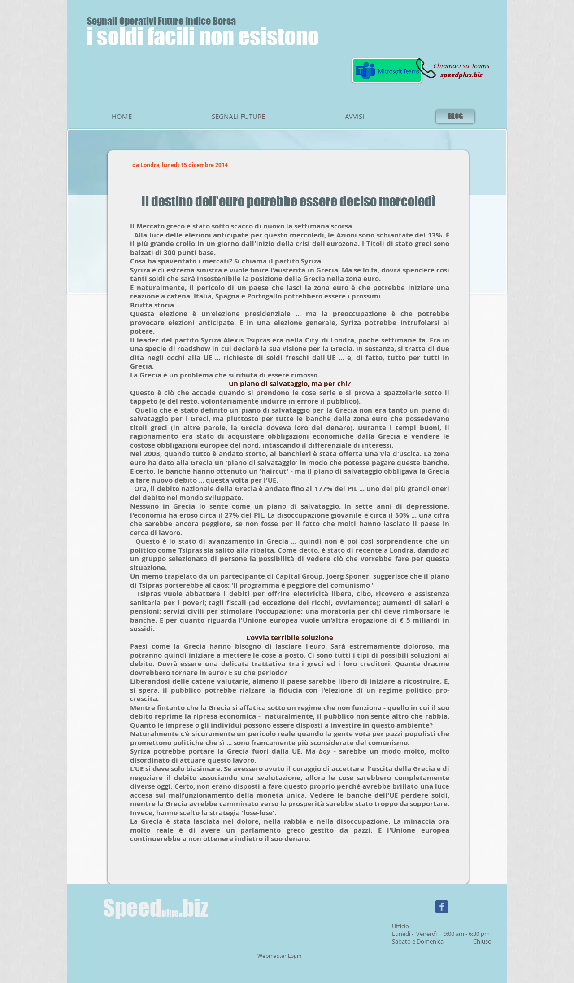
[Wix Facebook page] (441, 906)
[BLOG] (455, 116)
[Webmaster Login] (279, 956)
